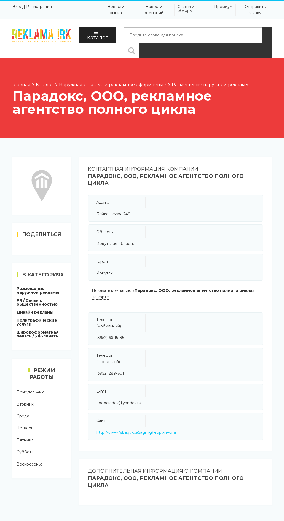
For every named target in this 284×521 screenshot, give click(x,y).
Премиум (223, 7)
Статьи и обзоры (186, 8)
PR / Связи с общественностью (37, 302)
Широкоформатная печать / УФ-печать (37, 334)
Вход (17, 6)
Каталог (97, 35)
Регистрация (39, 6)
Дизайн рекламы (35, 312)
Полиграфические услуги (37, 322)
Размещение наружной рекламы (38, 290)
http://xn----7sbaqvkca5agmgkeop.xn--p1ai (136, 432)
